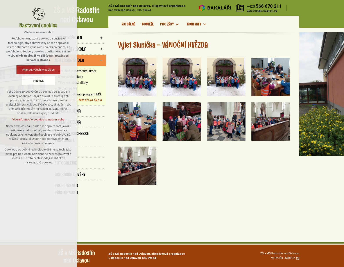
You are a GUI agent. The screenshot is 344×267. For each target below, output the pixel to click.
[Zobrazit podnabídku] (177, 24)
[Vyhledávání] (294, 8)
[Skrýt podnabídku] (101, 60)
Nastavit (21, 80)
